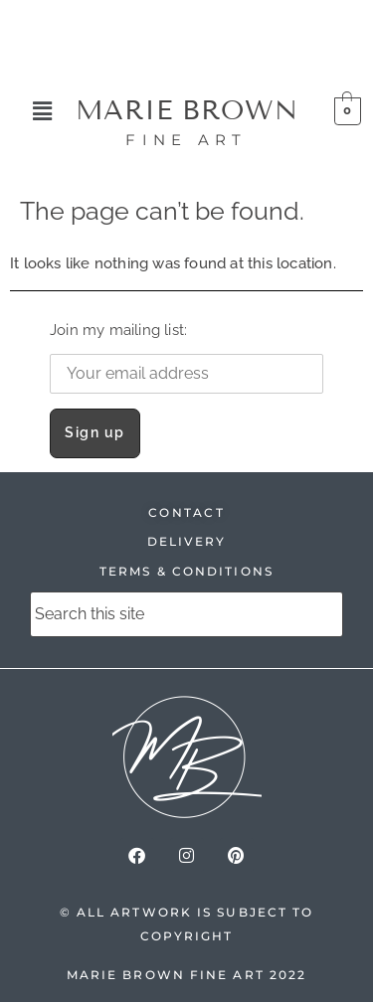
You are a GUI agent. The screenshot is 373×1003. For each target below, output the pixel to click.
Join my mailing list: (186, 357)
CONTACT (186, 512)
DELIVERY (187, 541)
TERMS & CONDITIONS (186, 571)
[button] (42, 110)
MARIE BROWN (187, 110)
